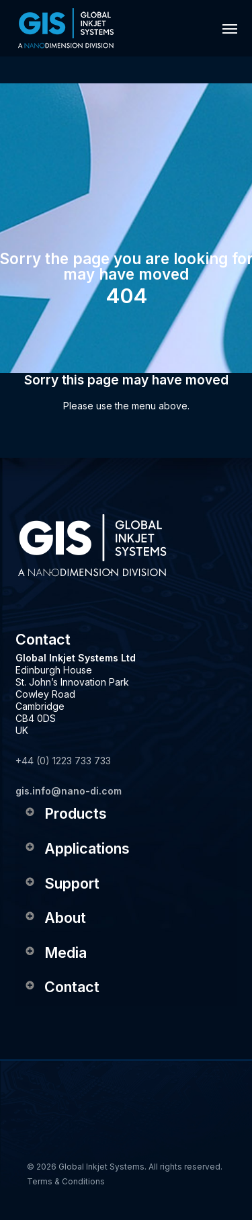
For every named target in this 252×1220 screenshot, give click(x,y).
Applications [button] (77, 848)
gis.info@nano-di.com (68, 791)
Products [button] (65, 813)
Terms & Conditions (66, 1181)
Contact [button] (61, 986)
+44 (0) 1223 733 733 (63, 760)
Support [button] (61, 883)
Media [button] (55, 952)
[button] (229, 28)
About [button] (55, 917)
